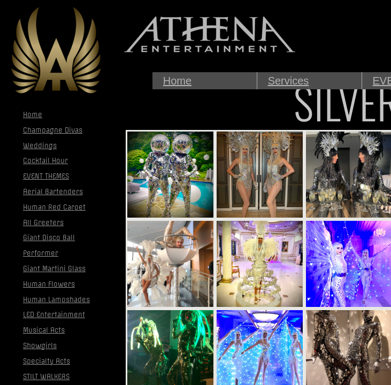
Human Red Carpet (54, 207)
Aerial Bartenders (53, 192)
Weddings (40, 146)
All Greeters (43, 223)
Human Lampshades (56, 300)
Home (177, 81)
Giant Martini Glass (54, 269)
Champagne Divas (52, 130)
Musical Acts (44, 330)
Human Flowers (49, 284)
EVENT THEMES (46, 176)
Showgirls (40, 346)
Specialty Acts (46, 361)
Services (288, 81)
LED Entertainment (54, 315)
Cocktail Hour (45, 161)
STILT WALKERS (46, 377)
